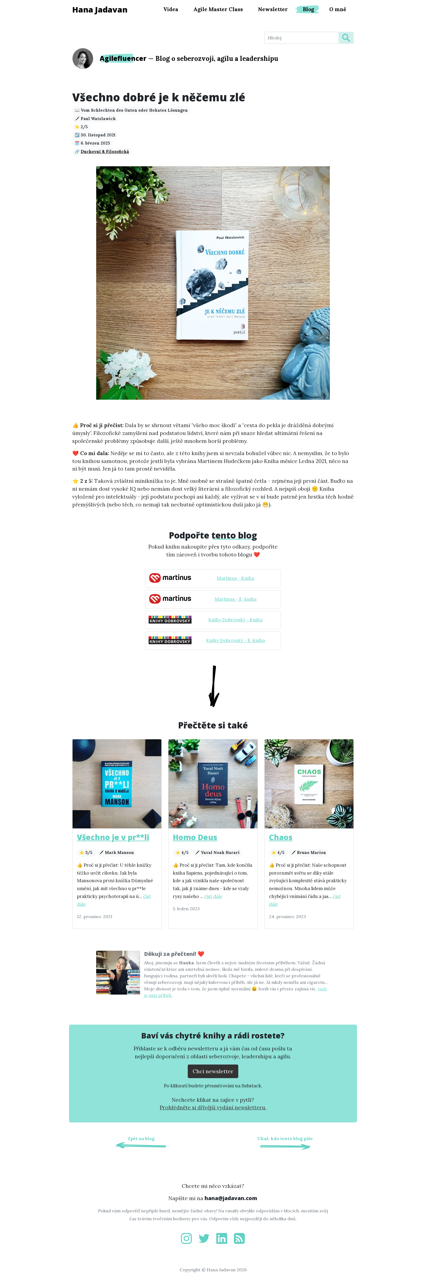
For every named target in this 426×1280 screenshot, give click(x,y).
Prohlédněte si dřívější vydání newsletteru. (213, 1107)
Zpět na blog (141, 1138)
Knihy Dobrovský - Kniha (235, 620)
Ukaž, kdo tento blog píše (285, 1138)
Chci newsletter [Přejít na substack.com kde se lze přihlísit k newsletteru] (213, 1071)
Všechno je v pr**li (113, 837)
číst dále (213, 896)
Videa (170, 9)
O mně (337, 9)
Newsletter (273, 9)
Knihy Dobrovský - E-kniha (235, 640)
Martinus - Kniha (235, 578)
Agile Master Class (218, 9)
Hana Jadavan (99, 9)
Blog (308, 9)
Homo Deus (195, 837)
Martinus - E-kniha (235, 599)
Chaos (281, 837)
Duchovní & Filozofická (105, 151)
